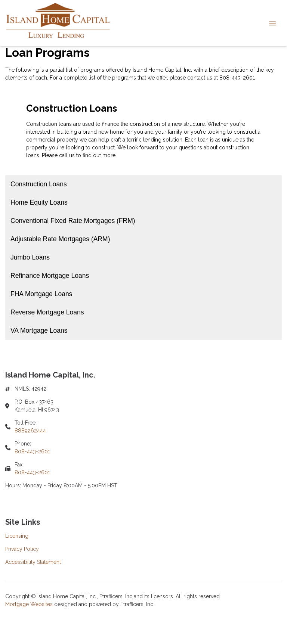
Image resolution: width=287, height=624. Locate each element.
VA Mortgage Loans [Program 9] (38, 330)
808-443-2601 (32, 451)
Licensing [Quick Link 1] (16, 536)
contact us (199, 78)
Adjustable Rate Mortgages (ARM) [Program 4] (60, 239)
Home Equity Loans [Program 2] (39, 202)
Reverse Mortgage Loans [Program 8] (47, 312)
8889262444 (30, 431)
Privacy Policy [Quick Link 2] (22, 549)
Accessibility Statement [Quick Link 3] (33, 562)
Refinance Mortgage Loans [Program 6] (49, 275)
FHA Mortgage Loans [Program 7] (41, 294)
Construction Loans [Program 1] (38, 184)
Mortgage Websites (29, 604)
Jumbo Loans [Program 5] (30, 257)
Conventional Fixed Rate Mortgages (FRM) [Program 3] (72, 220)
